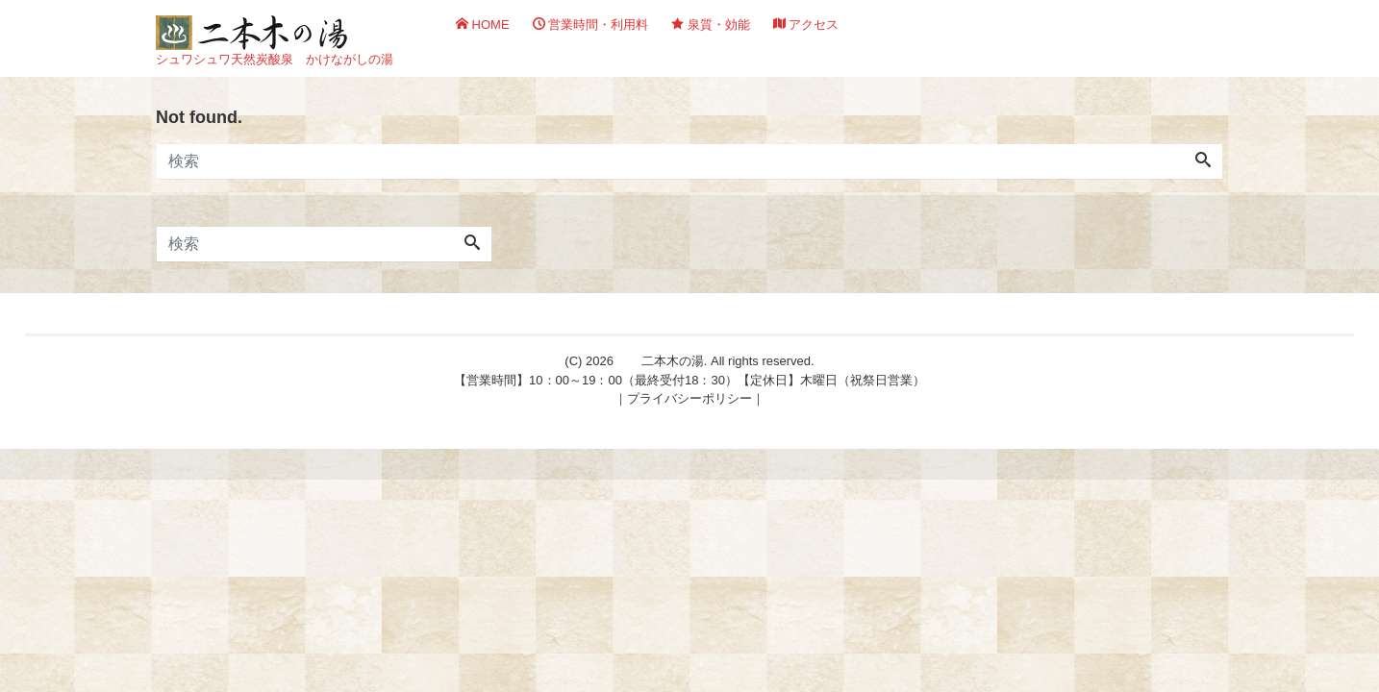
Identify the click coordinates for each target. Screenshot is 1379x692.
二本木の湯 (672, 361)
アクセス (806, 24)
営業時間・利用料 (591, 24)
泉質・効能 (710, 24)
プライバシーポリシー (689, 398)
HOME (483, 24)
